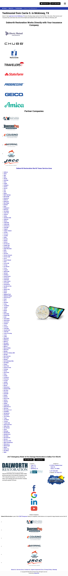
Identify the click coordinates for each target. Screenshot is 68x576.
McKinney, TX (34, 468)
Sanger (5, 403)
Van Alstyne (7, 427)
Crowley (6, 235)
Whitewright (7, 445)
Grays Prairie (7, 281)
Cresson (6, 234)
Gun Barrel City (7, 286)
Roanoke (6, 392)
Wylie (5, 452)
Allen (5, 177)
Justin (5, 309)
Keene (5, 310)
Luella (5, 336)
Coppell (6, 229)
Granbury (6, 274)
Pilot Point (6, 372)
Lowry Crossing (8, 333)
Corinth (5, 232)
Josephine (6, 305)
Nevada (6, 354)
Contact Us (45, 3)
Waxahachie (7, 432)
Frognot (6, 269)
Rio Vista (6, 390)
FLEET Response (23, 516)
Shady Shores (7, 406)
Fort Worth (6, 266)
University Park (8, 424)
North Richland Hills (9, 361)
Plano (5, 374)
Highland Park (7, 294)
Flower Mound (7, 260)
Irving (5, 304)
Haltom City (7, 289)
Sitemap (55, 569)
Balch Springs (7, 195)
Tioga (5, 418)
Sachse (5, 400)
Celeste (6, 214)
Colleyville (6, 222)
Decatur (6, 239)
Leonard (6, 326)
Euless (5, 252)
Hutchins (6, 302)
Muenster (6, 349)
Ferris (5, 258)
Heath (5, 292)
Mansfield (6, 338)
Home (4, 8)
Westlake (6, 436)
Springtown (6, 413)
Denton (5, 240)
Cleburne (6, 219)
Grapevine (6, 279)
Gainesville (6, 271)
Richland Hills (7, 388)
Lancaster (6, 322)
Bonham (6, 204)
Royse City (6, 398)
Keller (5, 312)
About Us (11, 8)
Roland (5, 395)
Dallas (5, 237)
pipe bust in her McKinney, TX (16, 16)
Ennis (5, 250)
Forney (5, 265)
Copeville (6, 227)
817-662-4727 (58, 472)
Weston (6, 439)
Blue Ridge (6, 203)
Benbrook (6, 201)
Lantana (6, 323)
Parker (5, 370)
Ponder (5, 375)
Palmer (5, 364)
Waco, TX (33, 467)
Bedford (6, 199)
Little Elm (6, 331)
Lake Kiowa (6, 320)
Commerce (6, 226)
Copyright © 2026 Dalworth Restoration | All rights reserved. (34, 571)
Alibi (5, 175)
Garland (6, 273)
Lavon (5, 325)
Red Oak (6, 383)
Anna (5, 182)
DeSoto (6, 242)
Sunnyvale (6, 414)
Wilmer (5, 447)
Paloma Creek (7, 367)
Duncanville (7, 247)
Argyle (5, 183)
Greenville (6, 283)
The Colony (6, 416)
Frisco (5, 268)
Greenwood (7, 284)
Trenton (6, 421)
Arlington (6, 185)
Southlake (6, 411)
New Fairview (7, 356)
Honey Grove (7, 297)
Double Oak (7, 245)
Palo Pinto (6, 366)
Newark (6, 359)
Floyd (5, 261)
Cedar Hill (6, 212)
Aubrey (5, 186)
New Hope (6, 357)
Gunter (5, 287)
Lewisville (6, 328)
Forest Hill (6, 263)
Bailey (5, 193)
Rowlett (6, 397)
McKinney (6, 340)
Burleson (6, 209)
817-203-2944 (55, 3)
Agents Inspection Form (37, 569)
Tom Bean (6, 419)
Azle (5, 191)
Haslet (5, 291)
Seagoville (6, 405)
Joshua (5, 307)
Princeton (6, 379)
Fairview (6, 253)
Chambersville (7, 217)
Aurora (5, 188)
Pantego (6, 369)
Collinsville (6, 224)
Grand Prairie (7, 276)
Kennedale (6, 313)
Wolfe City (6, 449)
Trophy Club (7, 423)
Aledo (5, 173)
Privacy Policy (48, 569)
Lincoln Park (7, 330)
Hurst (5, 300)
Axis (5, 190)
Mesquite (6, 343)
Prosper (6, 380)
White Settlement (8, 442)
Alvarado (6, 180)
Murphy (5, 351)
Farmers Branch (8, 255)
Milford (5, 346)
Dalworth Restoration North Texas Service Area (34, 168)
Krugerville (6, 315)
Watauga (6, 431)
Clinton (5, 221)
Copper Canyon (8, 230)
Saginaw (6, 401)
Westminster (7, 437)
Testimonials (18, 8)
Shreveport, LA (7, 410)
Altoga (5, 178)
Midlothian (6, 344)
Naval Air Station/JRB (9, 353)
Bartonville (6, 196)
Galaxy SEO (36, 573)
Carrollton (6, 211)
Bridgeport (6, 208)
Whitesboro (7, 444)
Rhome (5, 385)
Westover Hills (7, 441)
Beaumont (6, 198)
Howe (5, 299)
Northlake (6, 362)
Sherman (6, 408)
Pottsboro (6, 377)
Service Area (20, 569)
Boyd (5, 206)
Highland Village (8, 296)
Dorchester (7, 243)
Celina (5, 216)
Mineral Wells (7, 348)
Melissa (6, 341)
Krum (5, 317)
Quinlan (5, 382)
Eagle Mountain (8, 248)
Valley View (6, 426)
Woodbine (6, 450)
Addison (6, 172)
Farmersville (7, 256)
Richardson (6, 387)
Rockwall (6, 393)
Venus (5, 429)
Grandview (6, 278)
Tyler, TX (33, 465)
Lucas (5, 335)
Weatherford (7, 434)
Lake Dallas (7, 318)
